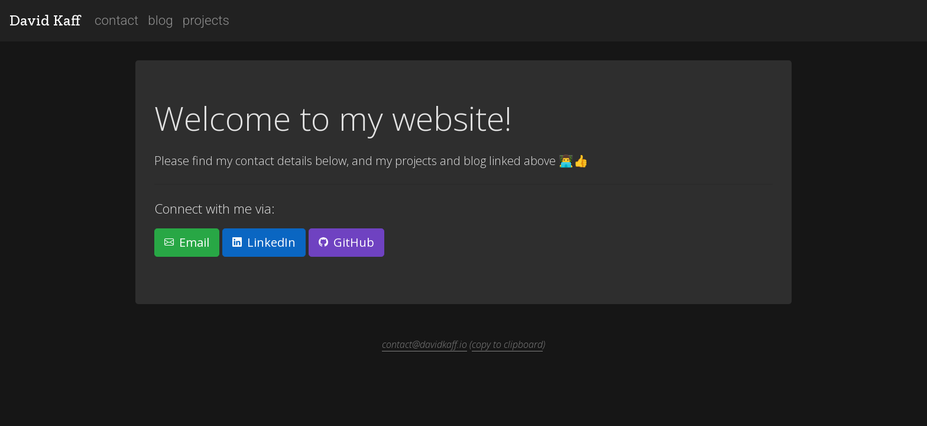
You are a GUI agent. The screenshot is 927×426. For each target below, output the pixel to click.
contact (116, 20)
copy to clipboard (507, 344)
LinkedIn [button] (264, 242)
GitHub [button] (346, 242)
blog (160, 20)
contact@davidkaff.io (424, 344)
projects (206, 20)
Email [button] (186, 242)
